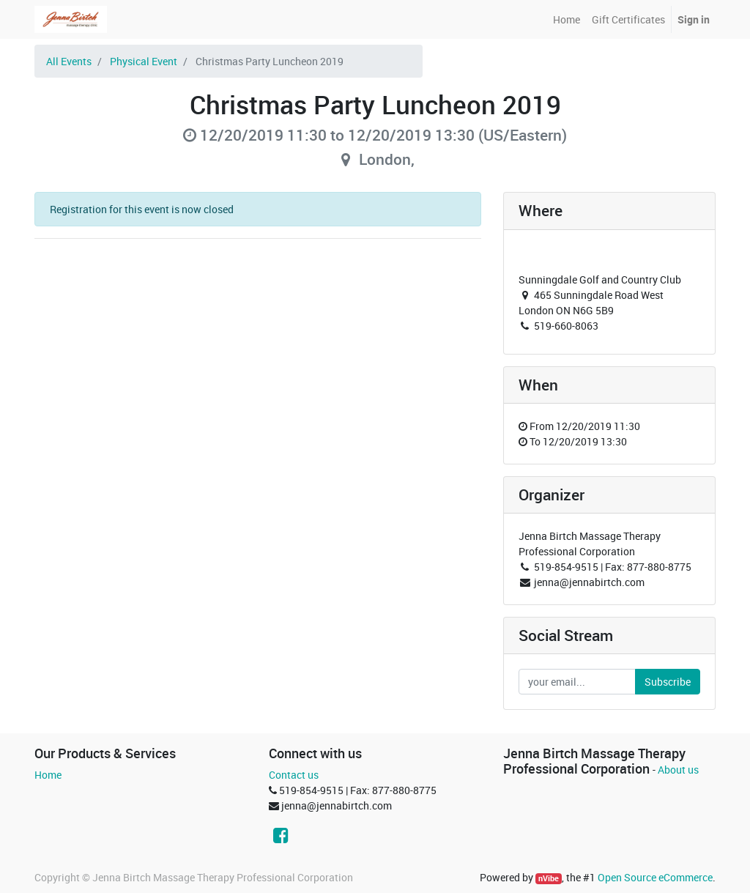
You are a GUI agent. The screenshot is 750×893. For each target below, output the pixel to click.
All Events (69, 61)
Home (48, 775)
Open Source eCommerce (655, 877)
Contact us (294, 775)
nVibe (548, 878)
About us (678, 770)
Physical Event (143, 61)
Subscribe (668, 682)
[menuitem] (566, 19)
